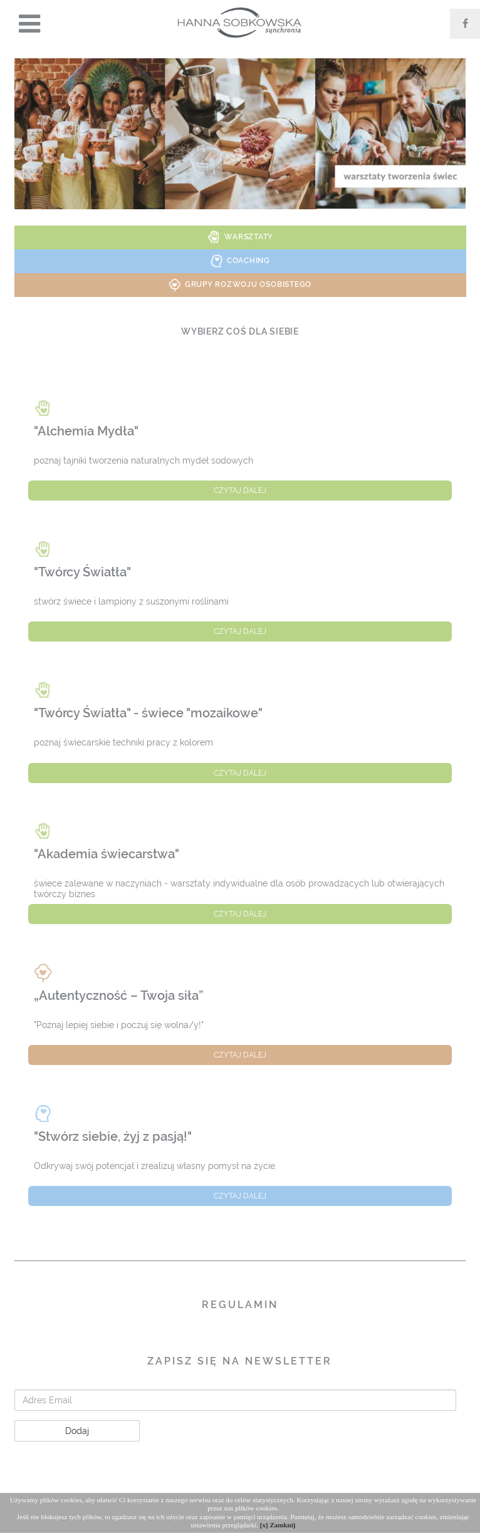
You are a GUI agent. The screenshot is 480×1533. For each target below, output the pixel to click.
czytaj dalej (240, 490)
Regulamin (240, 1305)
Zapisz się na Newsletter (239, 1361)
